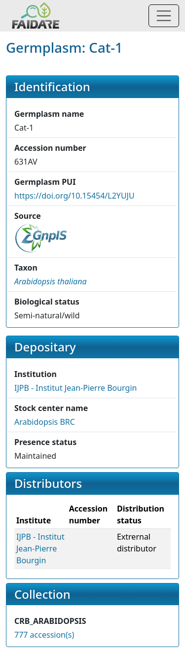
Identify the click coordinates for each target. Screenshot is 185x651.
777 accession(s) (44, 634)
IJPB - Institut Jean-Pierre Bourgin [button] (75, 387)
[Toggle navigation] (163, 15)
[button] (50, 281)
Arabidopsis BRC (44, 421)
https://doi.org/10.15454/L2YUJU (74, 195)
